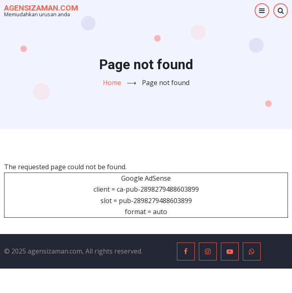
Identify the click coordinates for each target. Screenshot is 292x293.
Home (112, 82)
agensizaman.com (41, 8)
